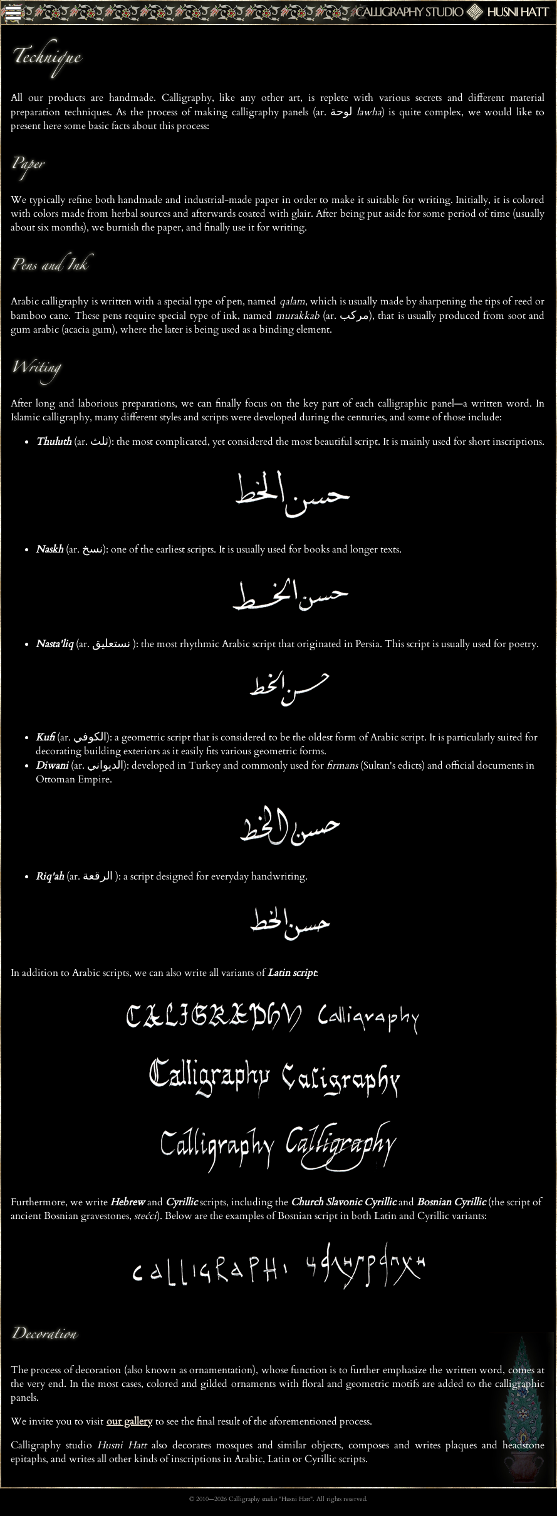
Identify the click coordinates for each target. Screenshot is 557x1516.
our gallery (129, 1421)
